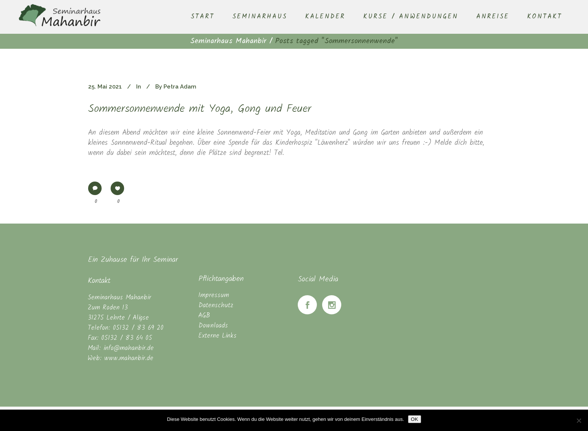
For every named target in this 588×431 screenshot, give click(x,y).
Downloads (213, 326)
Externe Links (217, 336)
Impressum (213, 295)
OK (414, 419)
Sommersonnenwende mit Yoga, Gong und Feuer (199, 109)
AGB (204, 316)
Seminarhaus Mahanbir (228, 41)
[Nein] (578, 420)
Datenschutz (215, 305)
